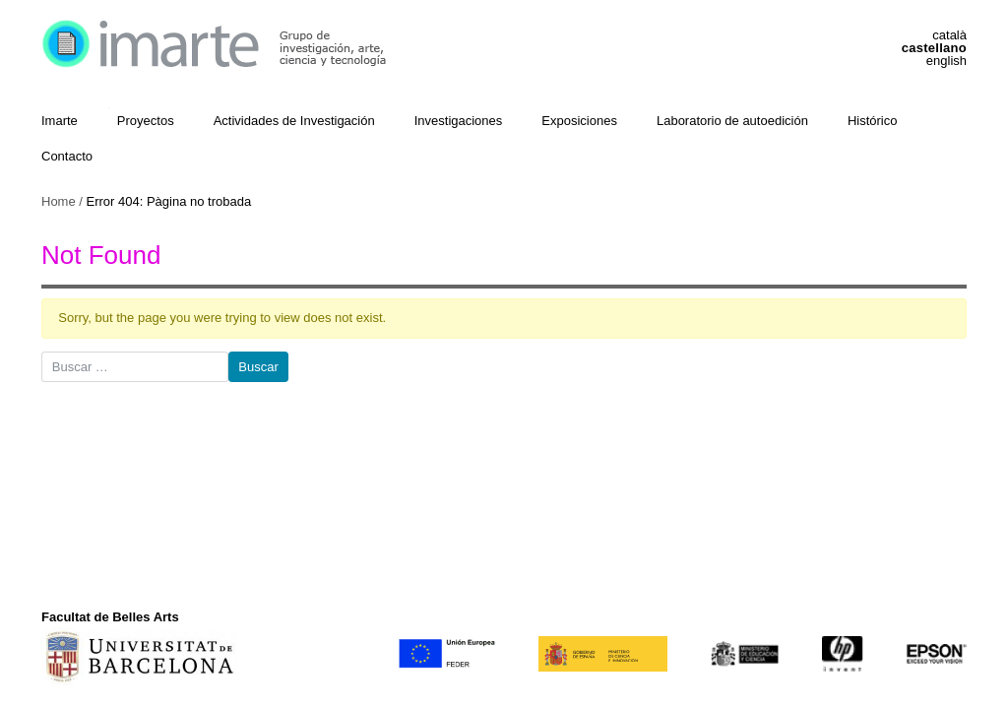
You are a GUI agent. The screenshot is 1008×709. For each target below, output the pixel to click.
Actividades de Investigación (294, 120)
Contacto (67, 156)
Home (58, 201)
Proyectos (145, 120)
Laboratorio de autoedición (732, 120)
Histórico (873, 120)
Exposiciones (579, 120)
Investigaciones (458, 120)
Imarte (59, 120)
